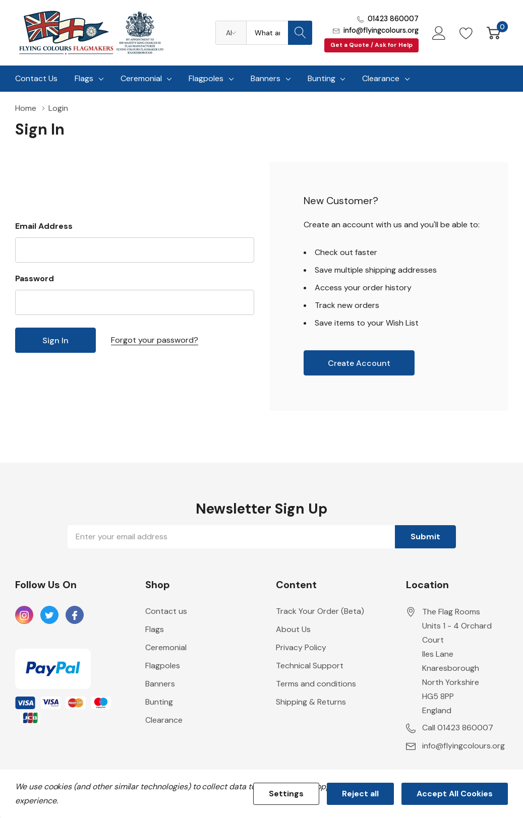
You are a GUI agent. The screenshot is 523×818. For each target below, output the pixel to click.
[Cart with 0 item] (493, 33)
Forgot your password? (154, 340)
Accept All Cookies (455, 793)
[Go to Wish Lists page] (466, 33)
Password (34, 278)
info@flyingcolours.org (381, 30)
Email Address (44, 226)
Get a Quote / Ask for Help (371, 45)
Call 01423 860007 (457, 727)
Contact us (166, 611)
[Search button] (300, 33)
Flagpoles (206, 78)
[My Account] (439, 33)
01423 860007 (393, 18)
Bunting (321, 78)
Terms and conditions (316, 683)
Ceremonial (141, 78)
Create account (359, 363)
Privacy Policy (301, 647)
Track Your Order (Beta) (320, 611)
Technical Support (309, 665)
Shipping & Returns (311, 702)
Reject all (360, 793)
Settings (286, 793)
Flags (84, 78)
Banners (265, 78)
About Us (293, 629)
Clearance (380, 78)
